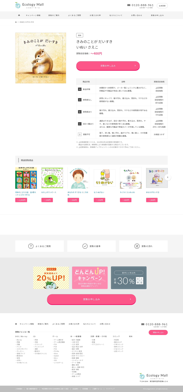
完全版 (116, 340)
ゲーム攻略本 (76, 374)
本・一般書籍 (75, 336)
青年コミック (118, 346)
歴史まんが (118, 342)
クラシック (38, 344)
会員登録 (162, 6)
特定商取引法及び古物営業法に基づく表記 (55, 389)
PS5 (55, 344)
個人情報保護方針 (32, 389)
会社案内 (75, 389)
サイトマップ (110, 389)
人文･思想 (75, 344)
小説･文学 (75, 342)
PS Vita (56, 351)
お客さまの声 (95, 15)
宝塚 (18, 358)
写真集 (74, 372)
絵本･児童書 (76, 340)
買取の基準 (91, 246)
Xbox (56, 353)
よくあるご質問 (74, 15)
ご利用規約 (18, 389)
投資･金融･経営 (77, 353)
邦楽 (36, 340)
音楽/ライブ (21, 353)
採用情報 (85, 389)
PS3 (55, 349)
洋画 (18, 344)
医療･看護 (75, 358)
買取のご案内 (53, 15)
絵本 (131, 336)
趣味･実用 (75, 365)
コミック (116, 336)
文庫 (93, 340)
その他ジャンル (22, 362)
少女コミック (118, 349)
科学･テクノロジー (78, 356)
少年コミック (118, 344)
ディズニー (20, 351)
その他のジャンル (41, 353)
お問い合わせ (136, 15)
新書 (93, 342)
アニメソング (39, 346)
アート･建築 (76, 362)
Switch (56, 356)
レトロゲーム (58, 362)
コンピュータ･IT (77, 360)
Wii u (55, 358)
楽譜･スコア (76, 376)
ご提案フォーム (97, 389)
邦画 (18, 342)
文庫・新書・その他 (98, 336)
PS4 (55, 346)
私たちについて (116, 15)
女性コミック (118, 351)
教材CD (37, 351)
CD (34, 336)
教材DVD (20, 356)
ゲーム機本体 (58, 340)
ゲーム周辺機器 (59, 342)
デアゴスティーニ (98, 344)
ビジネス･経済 (77, 351)
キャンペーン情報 (33, 15)
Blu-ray (19, 340)
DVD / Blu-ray (21, 336)
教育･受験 (75, 369)
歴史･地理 (75, 349)
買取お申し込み (157, 15)
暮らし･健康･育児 (78, 367)
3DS (55, 360)
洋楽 (36, 342)
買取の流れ (143, 246)
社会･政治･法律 (77, 346)
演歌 (36, 349)
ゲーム (55, 336)
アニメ (19, 346)
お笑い (19, 360)
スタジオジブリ (22, 349)
